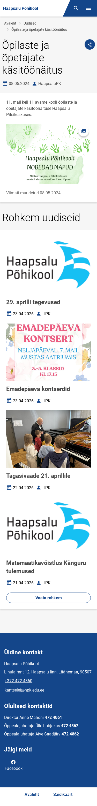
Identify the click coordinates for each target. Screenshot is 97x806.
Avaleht (10, 23)
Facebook (14, 765)
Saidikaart (62, 794)
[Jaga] (90, 44)
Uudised (30, 23)
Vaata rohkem (48, 597)
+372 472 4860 (18, 680)
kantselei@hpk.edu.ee (24, 690)
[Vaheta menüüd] (88, 8)
